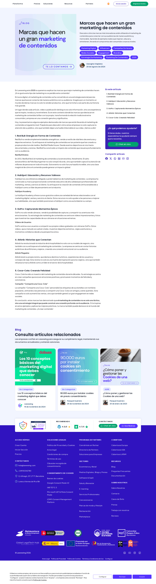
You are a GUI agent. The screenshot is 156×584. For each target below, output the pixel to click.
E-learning (83, 489)
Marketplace (84, 517)
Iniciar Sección (21, 450)
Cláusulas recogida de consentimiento (56, 464)
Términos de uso (54, 459)
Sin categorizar (26, 389)
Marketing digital (88, 48)
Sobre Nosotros (118, 488)
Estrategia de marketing (91, 57)
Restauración (85, 511)
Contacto (115, 493)
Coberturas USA (118, 450)
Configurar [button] (109, 559)
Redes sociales (87, 53)
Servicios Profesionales (89, 494)
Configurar (102, 577)
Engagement (103, 53)
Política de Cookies (40, 580)
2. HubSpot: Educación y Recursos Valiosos (120, 102)
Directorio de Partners (88, 450)
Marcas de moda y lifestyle (90, 505)
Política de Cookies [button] (74, 559)
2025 (134, 57)
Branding (117, 53)
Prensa (114, 505)
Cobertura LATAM (118, 454)
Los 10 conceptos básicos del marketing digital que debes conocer (32, 396)
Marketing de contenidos (117, 57)
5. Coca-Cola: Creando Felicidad (120, 117)
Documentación (118, 476)
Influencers (104, 48)
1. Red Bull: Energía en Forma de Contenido (119, 95)
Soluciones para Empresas (90, 454)
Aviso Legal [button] (46, 559)
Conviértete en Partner (89, 445)
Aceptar (142, 577)
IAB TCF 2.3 (52, 487)
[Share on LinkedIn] (119, 159)
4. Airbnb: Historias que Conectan (120, 113)
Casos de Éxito (117, 499)
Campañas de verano (123, 48)
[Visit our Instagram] (127, 159)
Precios (18, 454)
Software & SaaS (86, 478)
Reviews (115, 516)
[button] (128, 426)
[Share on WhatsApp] (115, 159)
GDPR (107, 389)
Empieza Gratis (139, 4)
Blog (113, 467)
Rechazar (122, 577)
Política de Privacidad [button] (58, 559)
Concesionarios (86, 500)
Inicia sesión (121, 4)
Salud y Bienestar (86, 483)
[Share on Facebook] (106, 159)
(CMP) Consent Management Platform (59, 500)
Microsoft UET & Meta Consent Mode (60, 493)
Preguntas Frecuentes (120, 471)
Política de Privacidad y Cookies (61, 445)
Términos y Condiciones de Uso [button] (93, 559)
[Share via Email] (123, 159)
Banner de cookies (55, 478)
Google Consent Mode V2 (58, 483)
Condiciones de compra (57, 454)
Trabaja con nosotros (120, 510)
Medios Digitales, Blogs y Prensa (93, 472)
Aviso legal (52, 450)
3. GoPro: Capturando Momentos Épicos (123, 108)
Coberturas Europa (119, 445)
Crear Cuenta (20, 445)
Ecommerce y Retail (88, 467)
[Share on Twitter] (110, 159)
